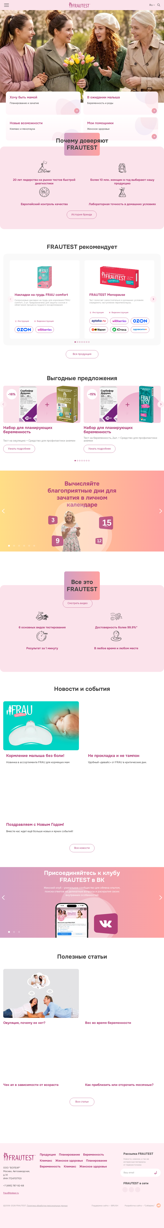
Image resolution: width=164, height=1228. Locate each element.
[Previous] (3, 511)
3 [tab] (19, 546)
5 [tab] (29, 546)
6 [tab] (34, 546)
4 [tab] (24, 546)
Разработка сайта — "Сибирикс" (143, 1205)
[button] (153, 299)
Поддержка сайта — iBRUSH (105, 1205)
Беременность (93, 1154)
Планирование (69, 1154)
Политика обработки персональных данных (47, 1205)
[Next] (160, 511)
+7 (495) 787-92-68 (13, 1185)
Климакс (46, 1160)
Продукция (48, 1154)
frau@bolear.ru (11, 1193)
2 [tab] (14, 546)
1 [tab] (9, 546)
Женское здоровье (69, 1160)
